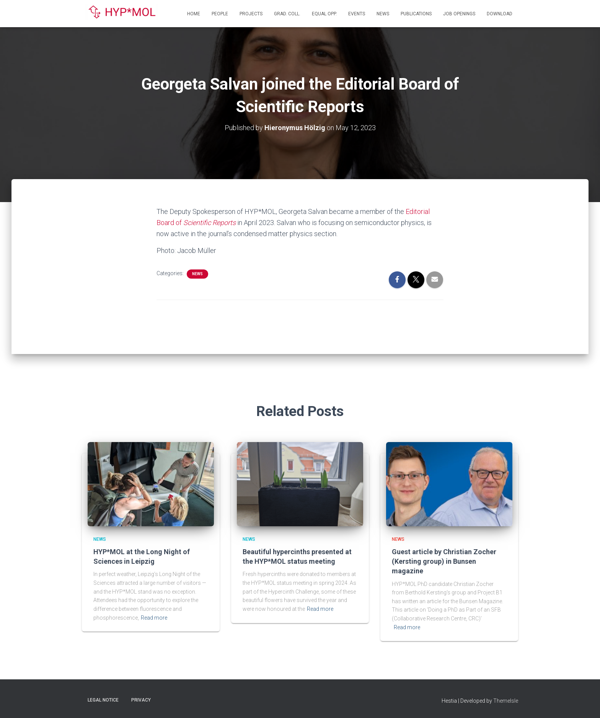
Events (356, 13)
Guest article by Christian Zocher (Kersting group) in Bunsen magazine (444, 561)
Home (193, 13)
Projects (251, 13)
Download (499, 13)
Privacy (141, 700)
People (220, 13)
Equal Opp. (324, 13)
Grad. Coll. (287, 13)
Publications (416, 13)
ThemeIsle (505, 701)
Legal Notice (103, 700)
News (383, 13)
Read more (154, 618)
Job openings (459, 13)
